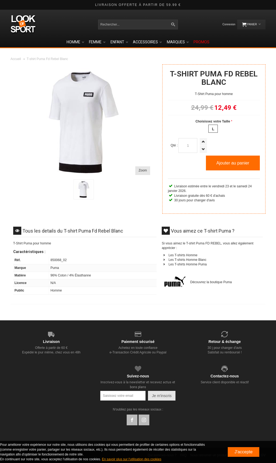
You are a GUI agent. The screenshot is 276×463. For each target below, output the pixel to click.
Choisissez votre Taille (212, 121)
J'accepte (243, 452)
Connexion (228, 24)
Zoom (143, 170)
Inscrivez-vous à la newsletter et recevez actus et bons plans (138, 384)
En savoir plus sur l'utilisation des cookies (131, 459)
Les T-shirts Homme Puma (187, 264)
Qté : (174, 145)
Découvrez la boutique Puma (211, 282)
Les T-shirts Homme (182, 255)
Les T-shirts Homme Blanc (187, 260)
